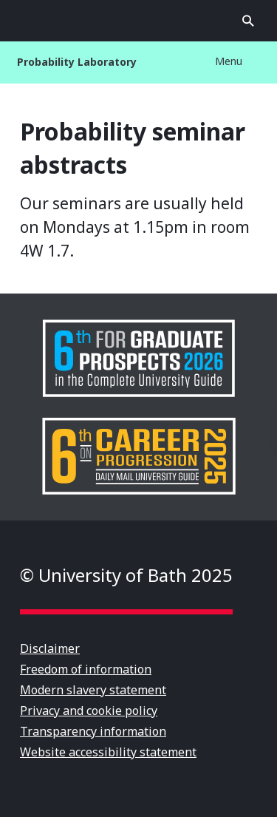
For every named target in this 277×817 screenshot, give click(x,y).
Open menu (28, 20)
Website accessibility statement (108, 752)
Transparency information (93, 731)
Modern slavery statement (93, 690)
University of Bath (138, 20)
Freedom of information (85, 669)
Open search (248, 20)
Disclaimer (50, 648)
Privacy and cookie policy (88, 710)
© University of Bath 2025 (126, 575)
